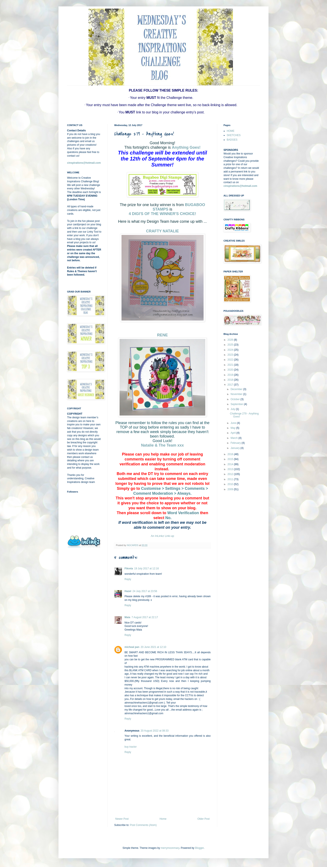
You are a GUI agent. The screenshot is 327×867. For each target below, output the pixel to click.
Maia (127, 617)
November (237, 394)
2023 (231, 354)
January (235, 448)
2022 (231, 359)
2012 (231, 474)
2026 (231, 339)
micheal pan (131, 647)
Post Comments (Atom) (143, 825)
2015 (231, 459)
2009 (231, 489)
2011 (231, 479)
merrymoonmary (170, 847)
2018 (231, 379)
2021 (231, 364)
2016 (231, 454)
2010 (231, 484)
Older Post (203, 818)
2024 (231, 349)
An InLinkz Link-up (162, 535)
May (233, 427)
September (237, 404)
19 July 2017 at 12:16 (146, 568)
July (233, 409)
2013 (231, 469)
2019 (231, 374)
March (234, 437)
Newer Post (122, 818)
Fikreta (128, 568)
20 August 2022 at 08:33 (154, 730)
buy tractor (130, 746)
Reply (127, 579)
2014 (231, 464)
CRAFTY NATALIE (162, 231)
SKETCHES (234, 135)
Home (163, 818)
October (235, 399)
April (233, 432)
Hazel (127, 591)
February (236, 442)
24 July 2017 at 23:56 (144, 591)
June (234, 423)
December (237, 389)
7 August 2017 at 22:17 (145, 617)
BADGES (232, 139)
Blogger (199, 847)
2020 (231, 369)
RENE (162, 335)
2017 (231, 384)
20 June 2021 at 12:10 (153, 647)
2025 (231, 344)
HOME (230, 130)
